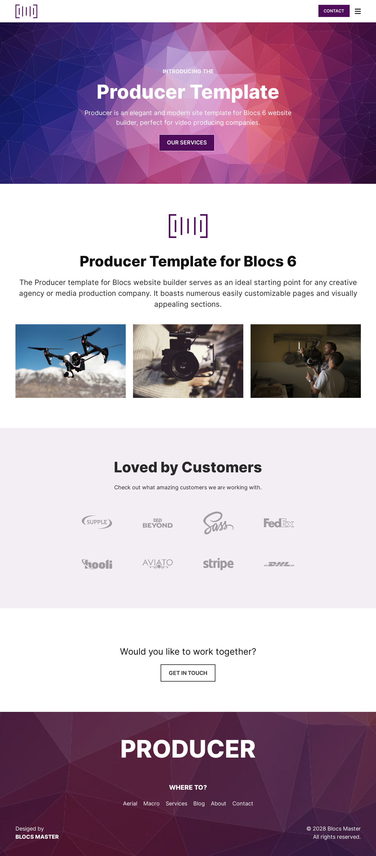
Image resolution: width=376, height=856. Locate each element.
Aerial (130, 803)
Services (176, 803)
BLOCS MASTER (37, 837)
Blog (199, 803)
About (218, 803)
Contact (334, 10)
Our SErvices (187, 142)
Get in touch (188, 673)
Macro (151, 803)
